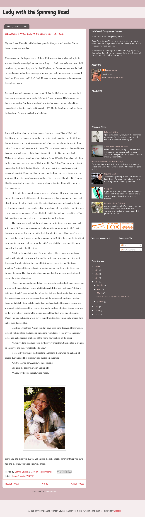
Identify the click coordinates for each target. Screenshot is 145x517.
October (100, 285)
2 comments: (47, 472)
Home (45, 483)
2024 (97, 266)
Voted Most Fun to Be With (116, 146)
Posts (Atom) (50, 491)
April (99, 289)
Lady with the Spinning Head (35, 12)
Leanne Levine (111, 70)
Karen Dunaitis (18, 476)
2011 (97, 306)
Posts (124, 245)
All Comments (128, 250)
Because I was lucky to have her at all (34, 34)
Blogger (117, 511)
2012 (97, 282)
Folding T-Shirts (111, 132)
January (100, 301)
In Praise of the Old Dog (114, 203)
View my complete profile (113, 77)
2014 (97, 274)
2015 (97, 270)
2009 (97, 314)
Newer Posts (12, 483)
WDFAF (30, 476)
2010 (97, 310)
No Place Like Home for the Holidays (107, 161)
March (100, 293)
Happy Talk (109, 188)
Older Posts (77, 483)
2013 (97, 278)
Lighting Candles (111, 174)
